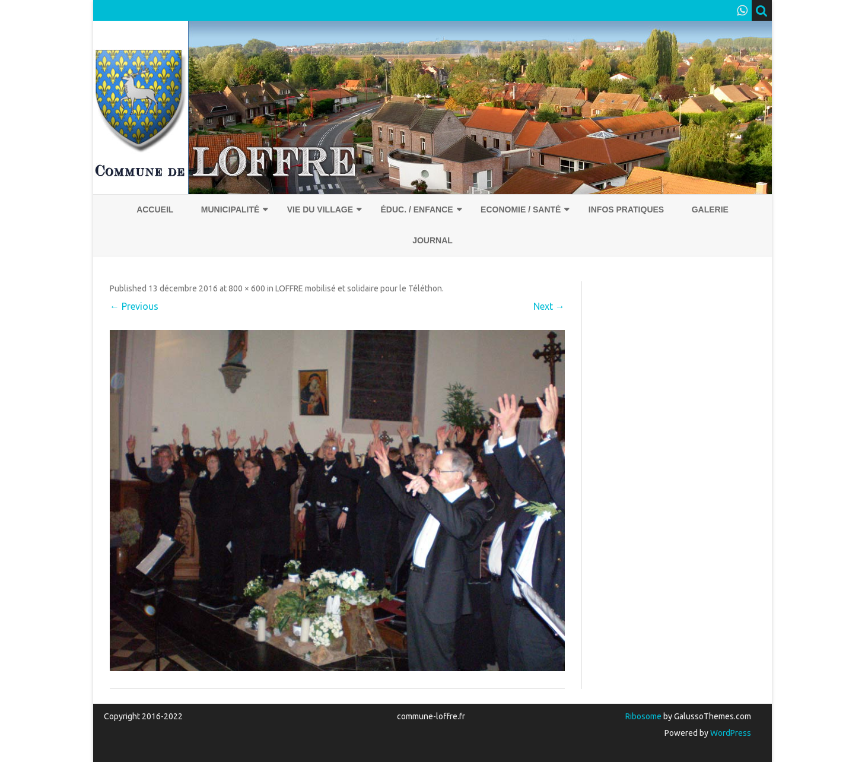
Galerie (710, 209)
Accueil (154, 209)
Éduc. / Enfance (416, 209)
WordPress (729, 733)
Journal (432, 240)
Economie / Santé (521, 209)
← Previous (134, 306)
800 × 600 (246, 288)
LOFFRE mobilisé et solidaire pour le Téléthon (358, 288)
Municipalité (230, 209)
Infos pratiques (626, 209)
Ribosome (643, 716)
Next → (549, 306)
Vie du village (320, 209)
